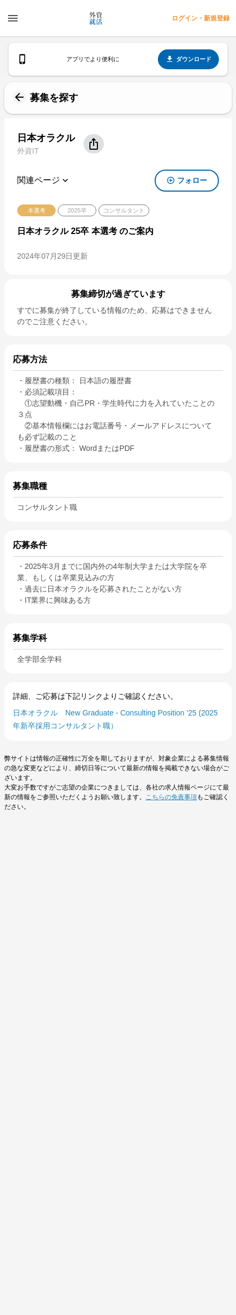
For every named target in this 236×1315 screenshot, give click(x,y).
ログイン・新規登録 (201, 18)
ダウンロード (188, 59)
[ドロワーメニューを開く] (12, 18)
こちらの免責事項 (171, 797)
